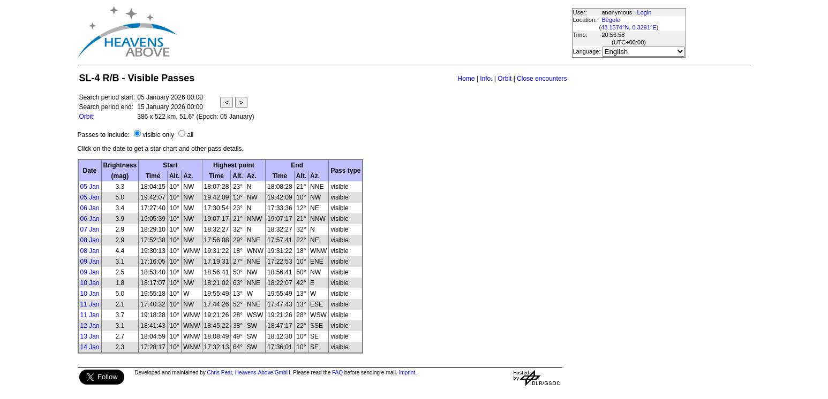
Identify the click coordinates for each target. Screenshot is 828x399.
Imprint (407, 372)
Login (644, 12)
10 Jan (90, 283)
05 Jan (90, 186)
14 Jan (90, 347)
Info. (486, 78)
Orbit (504, 78)
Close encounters (542, 78)
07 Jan (90, 229)
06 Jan (90, 208)
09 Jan (90, 261)
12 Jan (90, 325)
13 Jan (90, 336)
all (190, 135)
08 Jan (90, 240)
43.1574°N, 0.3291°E (629, 27)
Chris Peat (219, 372)
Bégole (611, 20)
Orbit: (87, 116)
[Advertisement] (374, 32)
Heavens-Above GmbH (262, 372)
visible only (158, 135)
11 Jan (90, 304)
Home (466, 78)
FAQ (337, 372)
